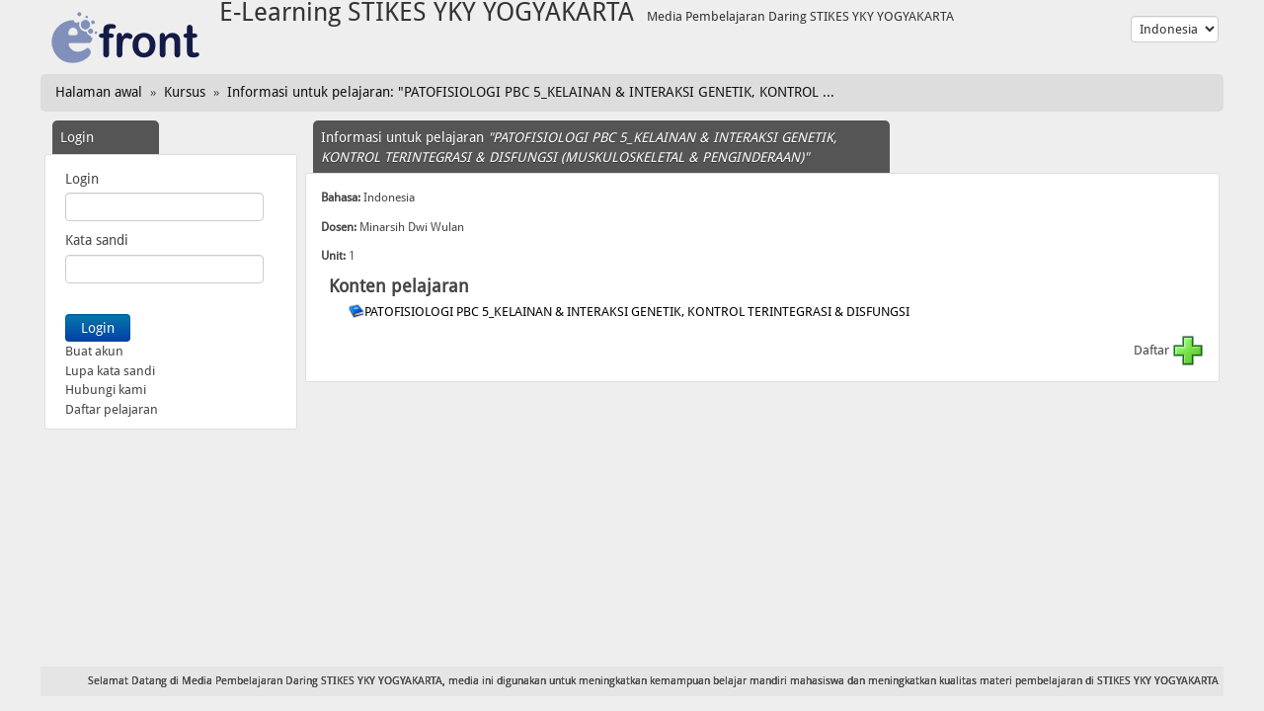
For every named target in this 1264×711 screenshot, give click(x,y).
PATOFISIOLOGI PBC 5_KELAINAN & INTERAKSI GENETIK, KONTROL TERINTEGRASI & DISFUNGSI (638, 311)
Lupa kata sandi (110, 370)
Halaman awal (98, 92)
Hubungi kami (105, 389)
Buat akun (94, 351)
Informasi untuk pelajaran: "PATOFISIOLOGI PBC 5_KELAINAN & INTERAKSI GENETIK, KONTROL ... (530, 92)
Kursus (184, 92)
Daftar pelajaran (111, 409)
